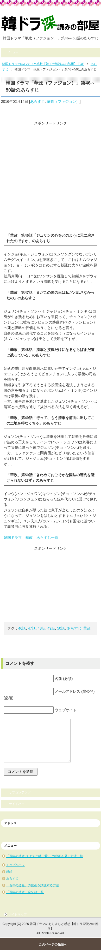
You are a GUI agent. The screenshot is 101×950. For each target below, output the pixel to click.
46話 (22, 628)
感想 (9, 872)
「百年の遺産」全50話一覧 (25, 892)
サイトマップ (17, 914)
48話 (42, 628)
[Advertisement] (50, 176)
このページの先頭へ (53, 944)
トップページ (15, 865)
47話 (32, 628)
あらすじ (37, 101)
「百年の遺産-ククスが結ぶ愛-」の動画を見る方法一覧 (44, 856)
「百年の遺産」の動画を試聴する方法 (32, 885)
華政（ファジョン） (63, 101)
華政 (87, 628)
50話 (61, 628)
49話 (51, 628)
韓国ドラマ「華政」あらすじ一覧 (31, 537)
